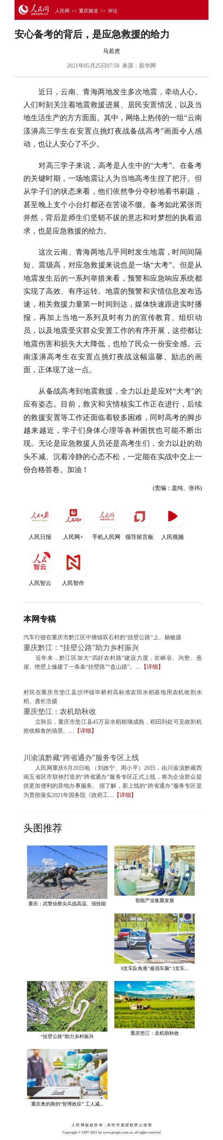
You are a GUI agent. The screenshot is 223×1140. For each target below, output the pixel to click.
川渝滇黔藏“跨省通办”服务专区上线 (81, 758)
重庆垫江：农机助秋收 (59, 712)
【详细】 (152, 667)
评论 (113, 11)
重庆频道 (88, 11)
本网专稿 (39, 618)
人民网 (62, 11)
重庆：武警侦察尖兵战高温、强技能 (67, 904)
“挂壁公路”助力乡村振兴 (67, 1036)
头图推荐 (42, 828)
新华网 (147, 66)
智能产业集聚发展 (154, 900)
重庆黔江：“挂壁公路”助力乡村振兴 (81, 648)
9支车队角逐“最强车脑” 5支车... (154, 968)
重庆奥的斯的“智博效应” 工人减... (67, 1104)
